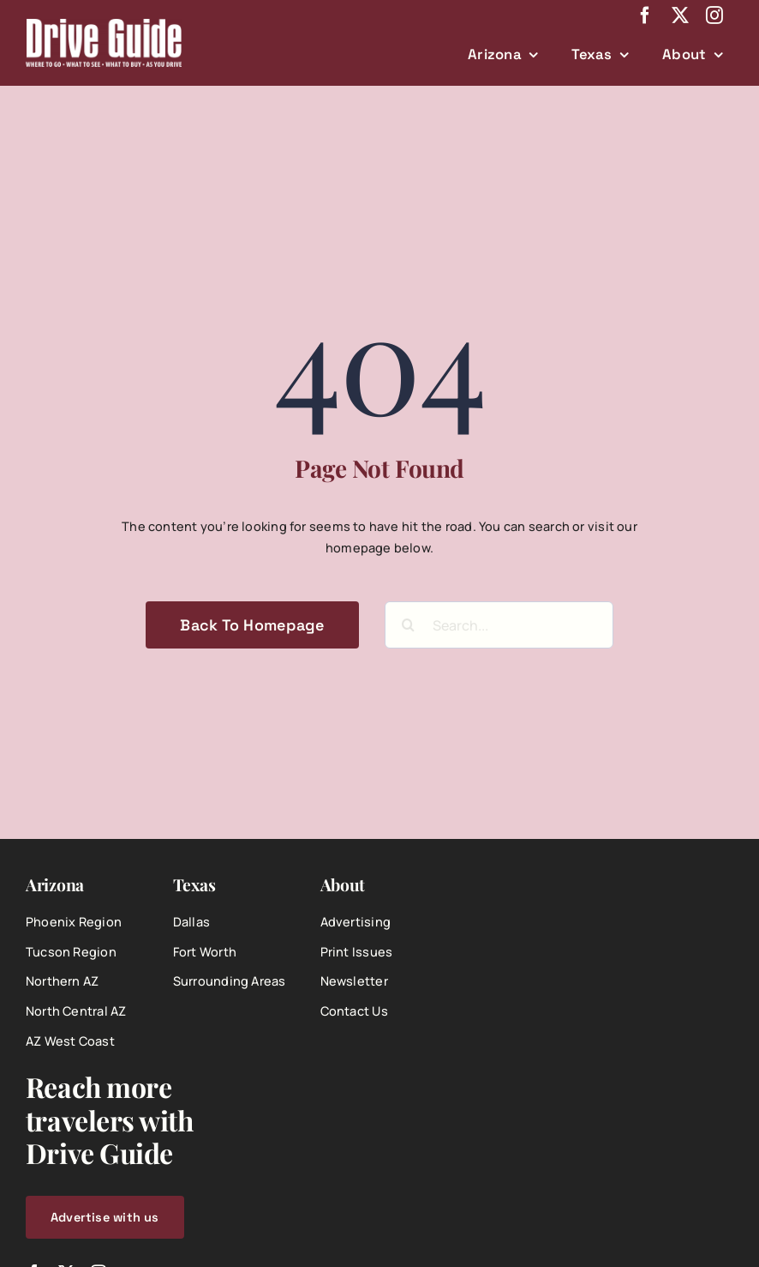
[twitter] (680, 15)
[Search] (408, 625)
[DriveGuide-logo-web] (104, 24)
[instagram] (714, 15)
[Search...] (499, 625)
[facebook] (645, 15)
